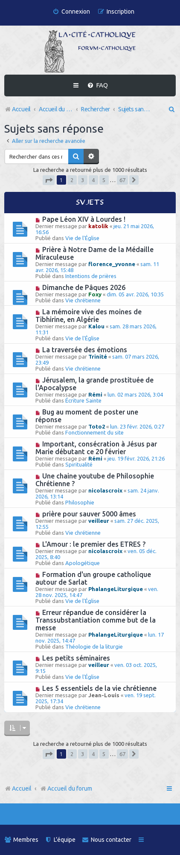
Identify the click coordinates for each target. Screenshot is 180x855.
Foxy (95, 294)
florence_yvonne (111, 264)
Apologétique (82, 563)
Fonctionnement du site (94, 432)
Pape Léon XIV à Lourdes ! (83, 219)
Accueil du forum (66, 788)
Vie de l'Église (82, 238)
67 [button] (122, 180)
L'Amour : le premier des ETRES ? (93, 544)
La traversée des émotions (84, 350)
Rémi (95, 394)
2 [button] (71, 180)
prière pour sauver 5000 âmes (89, 514)
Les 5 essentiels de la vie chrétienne (99, 688)
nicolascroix (105, 490)
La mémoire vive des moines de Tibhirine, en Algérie (88, 315)
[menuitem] (71, 11)
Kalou (96, 326)
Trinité (97, 356)
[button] (49, 180)
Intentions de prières (90, 276)
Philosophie (79, 502)
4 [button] (93, 180)
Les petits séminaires (76, 658)
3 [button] (82, 180)
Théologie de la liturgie (94, 646)
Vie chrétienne (83, 300)
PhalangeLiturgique (115, 589)
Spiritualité (79, 464)
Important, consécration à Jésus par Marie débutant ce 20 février (96, 447)
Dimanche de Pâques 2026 (83, 287)
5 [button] (103, 180)
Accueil (22, 788)
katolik (98, 226)
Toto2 (96, 426)
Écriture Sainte (83, 400)
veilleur (98, 521)
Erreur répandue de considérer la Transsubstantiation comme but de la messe (95, 620)
